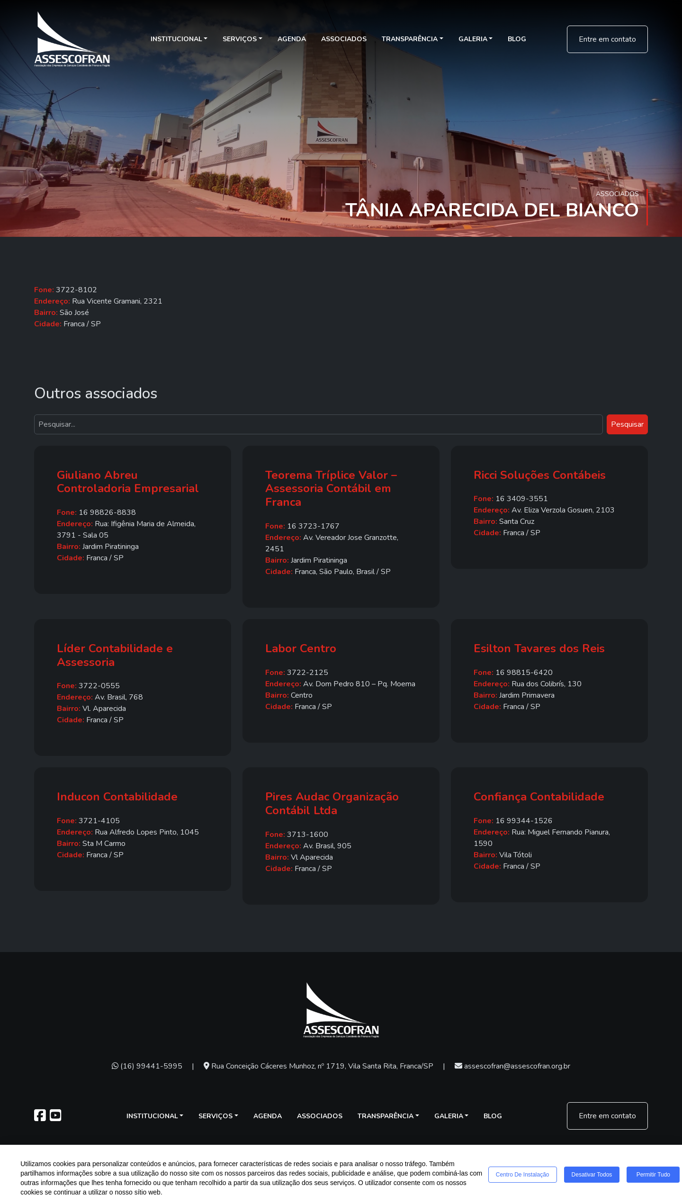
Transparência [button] (410, 39)
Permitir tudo (653, 1174)
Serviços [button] (240, 39)
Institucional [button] (176, 39)
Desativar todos (592, 1174)
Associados (344, 39)
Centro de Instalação (522, 1174)
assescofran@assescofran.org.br (512, 1066)
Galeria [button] (472, 39)
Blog (517, 39)
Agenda (292, 39)
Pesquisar (627, 424)
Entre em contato (607, 39)
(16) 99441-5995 (147, 1066)
